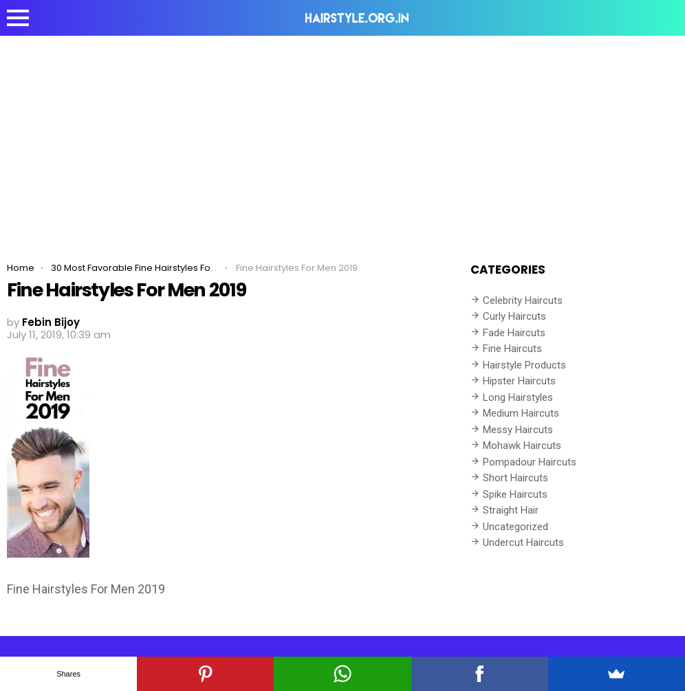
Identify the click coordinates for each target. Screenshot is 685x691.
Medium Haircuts (521, 413)
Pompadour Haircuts (529, 462)
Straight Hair (511, 510)
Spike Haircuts (515, 494)
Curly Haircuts (514, 316)
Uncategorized (515, 526)
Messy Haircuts (518, 430)
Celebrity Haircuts (523, 300)
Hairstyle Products (524, 365)
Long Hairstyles (518, 397)
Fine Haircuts (512, 348)
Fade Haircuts (514, 333)
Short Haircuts (515, 478)
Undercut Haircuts (523, 542)
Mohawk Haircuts (522, 445)
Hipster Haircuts (519, 381)
